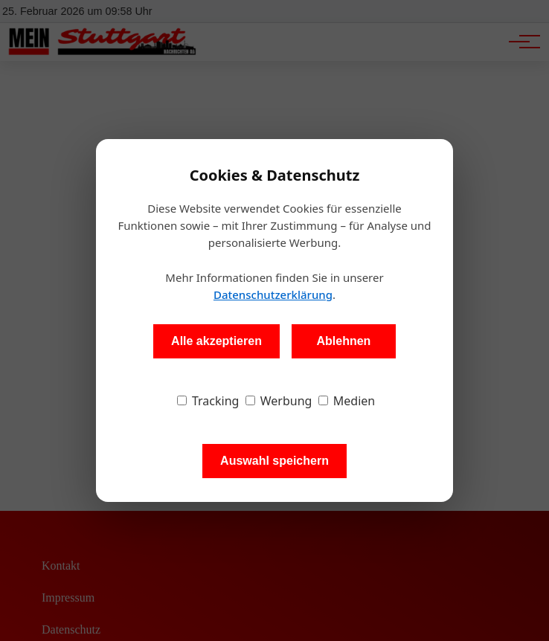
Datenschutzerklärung (273, 294)
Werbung (278, 401)
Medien (347, 401)
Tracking (208, 401)
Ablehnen (343, 341)
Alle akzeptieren (216, 341)
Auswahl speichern (274, 460)
